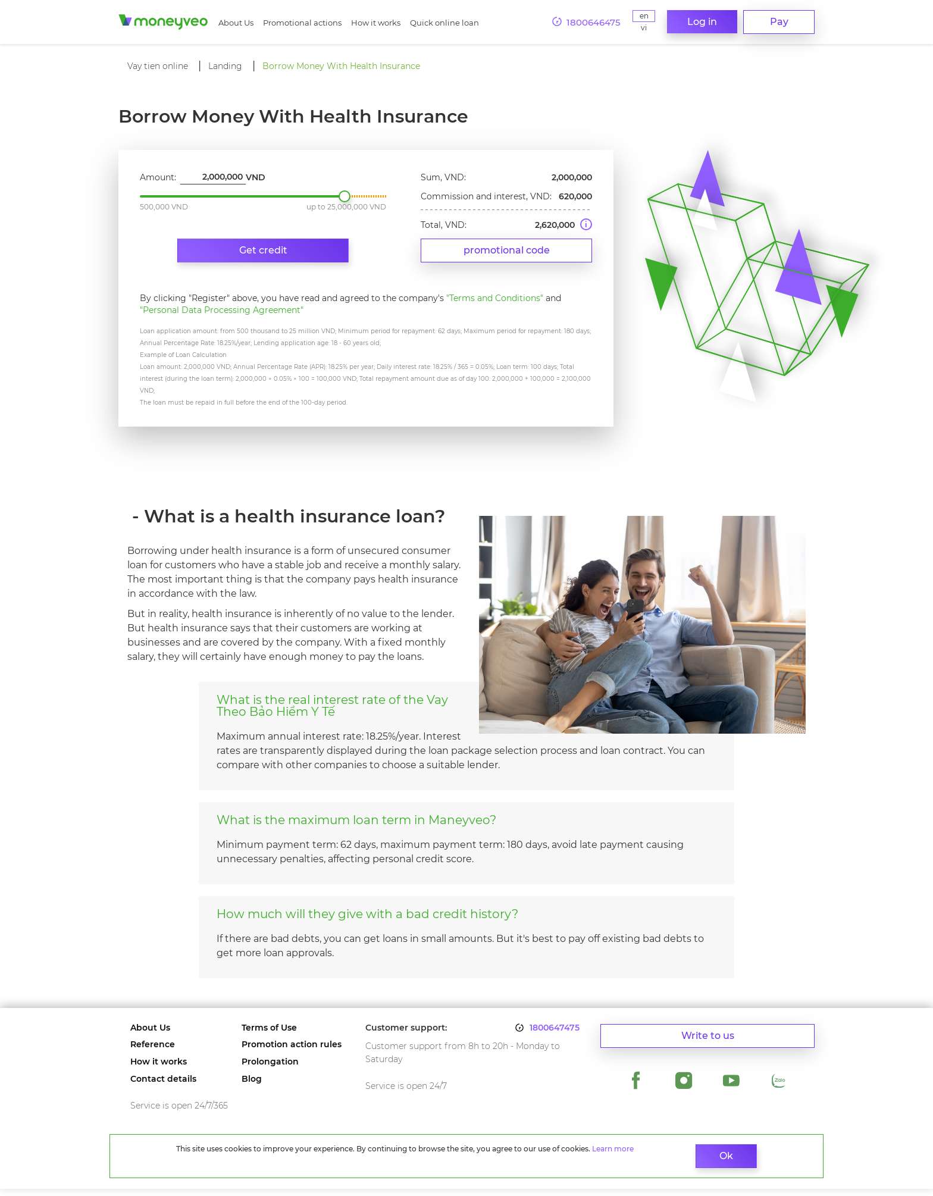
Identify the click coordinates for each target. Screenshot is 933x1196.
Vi (643, 27)
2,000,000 (344, 203)
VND (255, 184)
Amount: (158, 184)
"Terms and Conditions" (494, 305)
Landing (225, 66)
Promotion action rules (292, 1052)
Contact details (163, 1086)
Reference (152, 1052)
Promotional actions (302, 22)
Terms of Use (269, 1035)
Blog (252, 1086)
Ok (671, 1155)
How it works (375, 22)
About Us (235, 22)
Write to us (707, 1041)
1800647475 (555, 1035)
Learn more (237, 1158)
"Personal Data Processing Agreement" (221, 317)
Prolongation (270, 1069)
